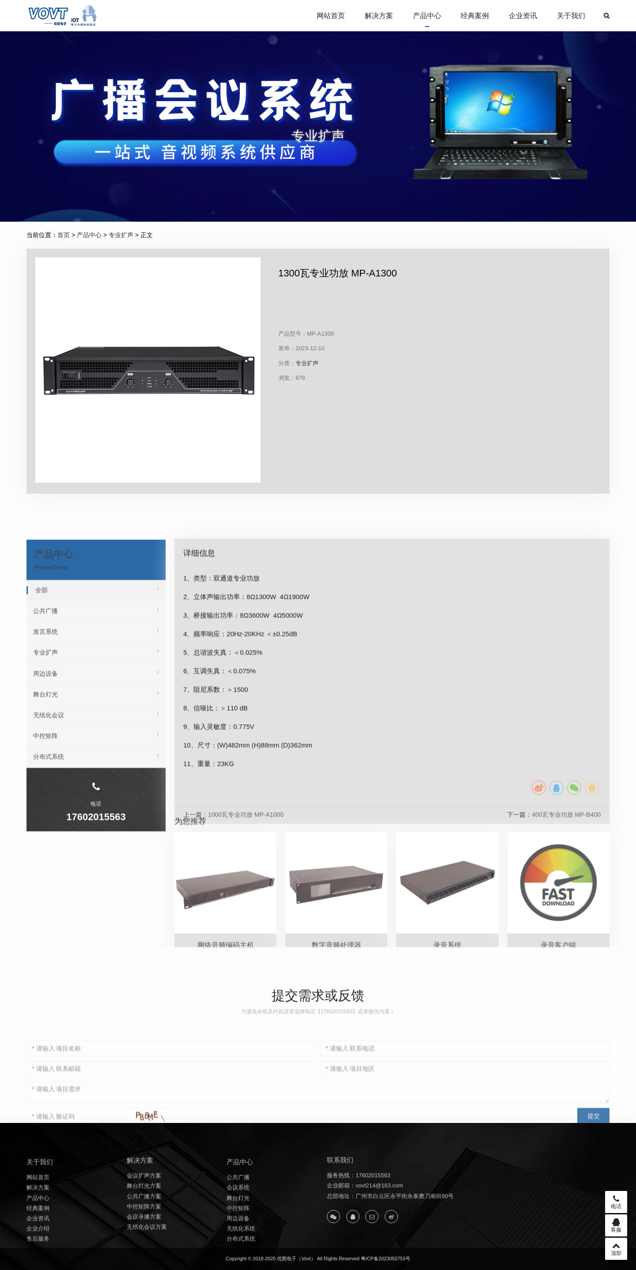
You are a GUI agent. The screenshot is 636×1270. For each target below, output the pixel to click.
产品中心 (427, 15)
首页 (63, 234)
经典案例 (475, 15)
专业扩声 (121, 234)
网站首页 (331, 15)
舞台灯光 (96, 883)
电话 (616, 1202)
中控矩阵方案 (144, 1257)
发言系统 (96, 821)
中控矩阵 (96, 925)
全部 (97, 779)
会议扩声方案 (144, 1226)
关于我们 (571, 15)
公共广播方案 (144, 1247)
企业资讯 (523, 15)
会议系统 (238, 1244)
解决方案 (379, 15)
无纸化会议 (96, 904)
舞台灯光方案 (144, 1236)
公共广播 (96, 800)
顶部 (616, 1248)
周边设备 (96, 863)
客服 (616, 1225)
